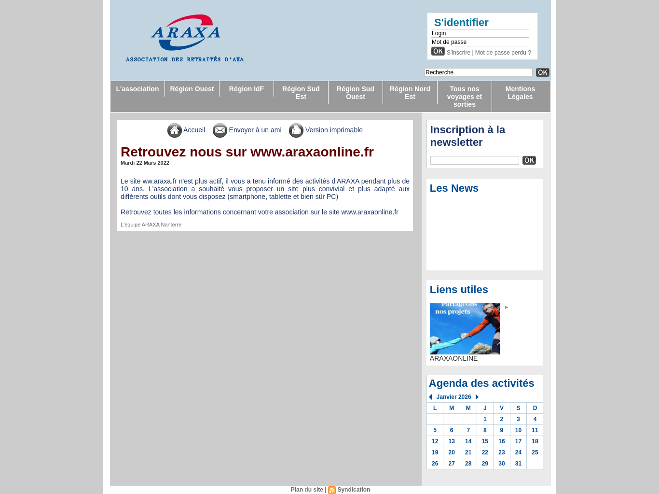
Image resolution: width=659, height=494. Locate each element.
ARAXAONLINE (454, 358)
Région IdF (246, 89)
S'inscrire (458, 52)
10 (518, 430)
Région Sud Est (301, 92)
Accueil (186, 130)
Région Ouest (192, 89)
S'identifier (461, 22)
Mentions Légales (520, 92)
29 (485, 463)
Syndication (353, 489)
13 (452, 441)
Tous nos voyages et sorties (464, 96)
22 (485, 452)
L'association (137, 89)
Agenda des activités (482, 383)
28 (468, 463)
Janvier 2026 (454, 397)
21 (468, 452)
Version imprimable (326, 130)
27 (452, 463)
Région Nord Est (410, 92)
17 (518, 441)
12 (435, 441)
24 (518, 452)
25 (535, 452)
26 (435, 463)
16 (501, 441)
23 (501, 452)
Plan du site (307, 489)
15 (485, 441)
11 (535, 430)
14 (468, 441)
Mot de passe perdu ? (503, 52)
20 (452, 452)
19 (435, 452)
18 (535, 441)
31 (518, 463)
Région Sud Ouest (355, 92)
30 (501, 463)
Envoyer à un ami (247, 130)
